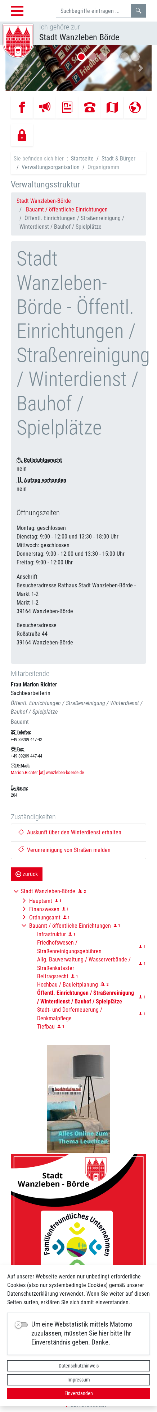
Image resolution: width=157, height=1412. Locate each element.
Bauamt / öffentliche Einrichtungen (67, 209)
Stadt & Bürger (118, 158)
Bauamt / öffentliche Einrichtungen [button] (70, 925)
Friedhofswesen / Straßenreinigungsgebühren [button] (69, 947)
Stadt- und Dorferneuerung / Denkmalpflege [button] (69, 1014)
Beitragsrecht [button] (52, 976)
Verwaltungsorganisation (51, 167)
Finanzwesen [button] (44, 909)
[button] (16, 68)
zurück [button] (26, 874)
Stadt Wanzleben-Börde (44, 200)
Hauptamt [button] (40, 901)
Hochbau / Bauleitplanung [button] (67, 984)
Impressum (78, 1380)
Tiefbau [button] (46, 1026)
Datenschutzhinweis (79, 1366)
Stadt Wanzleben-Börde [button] (48, 891)
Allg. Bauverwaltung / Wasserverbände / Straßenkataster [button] (84, 963)
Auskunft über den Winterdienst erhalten (69, 832)
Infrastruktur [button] (51, 934)
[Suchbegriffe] (93, 11)
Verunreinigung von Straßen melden (64, 850)
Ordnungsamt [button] (44, 917)
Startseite (82, 158)
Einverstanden (78, 1393)
